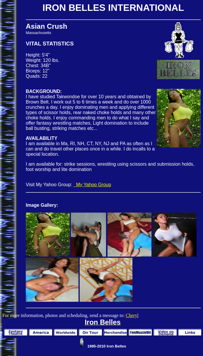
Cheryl (132, 315)
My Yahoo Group (92, 184)
